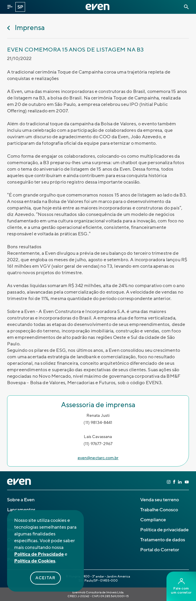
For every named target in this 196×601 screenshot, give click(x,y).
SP (20, 7)
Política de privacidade (164, 530)
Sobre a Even (21, 500)
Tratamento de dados (162, 540)
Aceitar (45, 578)
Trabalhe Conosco (159, 510)
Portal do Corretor (159, 550)
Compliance (153, 520)
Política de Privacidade (39, 554)
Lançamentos (21, 510)
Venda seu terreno (159, 500)
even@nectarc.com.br (98, 458)
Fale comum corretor (181, 586)
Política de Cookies (34, 561)
